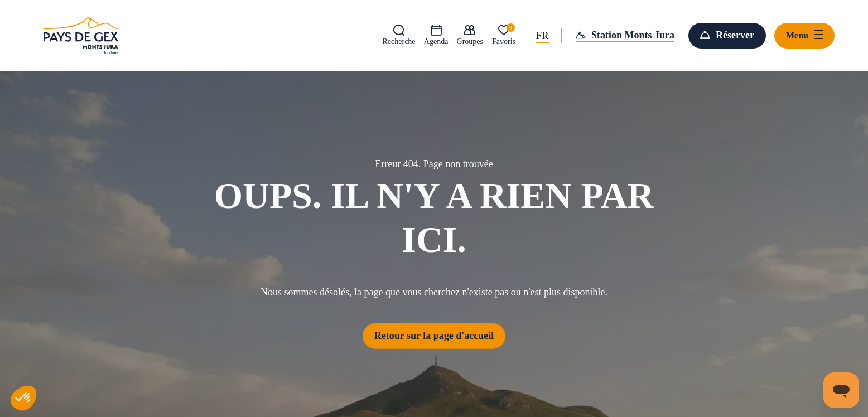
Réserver (735, 35)
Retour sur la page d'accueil (434, 335)
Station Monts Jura (632, 35)
